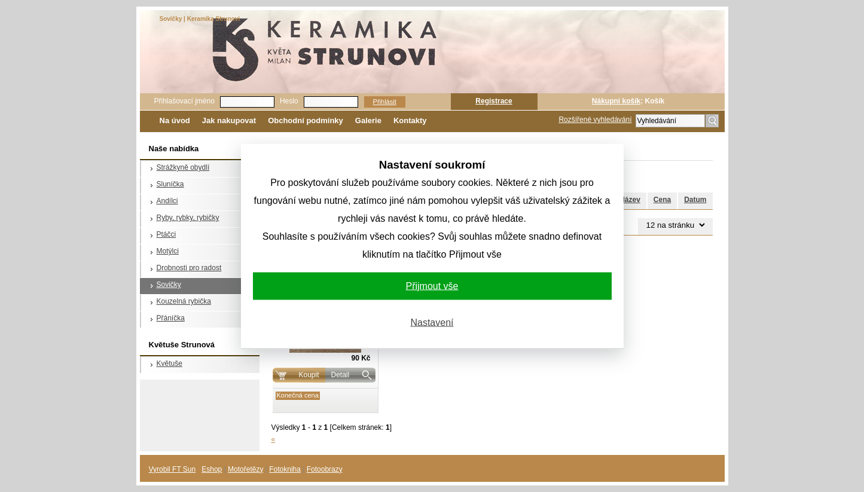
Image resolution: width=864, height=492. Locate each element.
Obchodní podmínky (305, 120)
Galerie (368, 120)
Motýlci (168, 251)
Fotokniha (285, 469)
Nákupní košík (616, 101)
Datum (695, 199)
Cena (662, 199)
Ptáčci (166, 234)
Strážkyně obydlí (183, 167)
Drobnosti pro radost (189, 268)
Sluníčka (170, 184)
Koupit (308, 375)
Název (629, 199)
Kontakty (410, 120)
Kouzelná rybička (184, 301)
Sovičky (169, 284)
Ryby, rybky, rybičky (188, 217)
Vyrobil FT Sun (172, 469)
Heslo (289, 101)
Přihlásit (384, 101)
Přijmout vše (431, 285)
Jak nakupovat (229, 120)
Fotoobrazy (325, 469)
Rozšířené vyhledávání (594, 119)
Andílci (167, 201)
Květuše (169, 363)
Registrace (493, 101)
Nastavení (431, 322)
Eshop (212, 469)
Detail (340, 375)
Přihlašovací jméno (184, 101)
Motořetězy (245, 469)
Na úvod (175, 120)
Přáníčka (171, 318)
